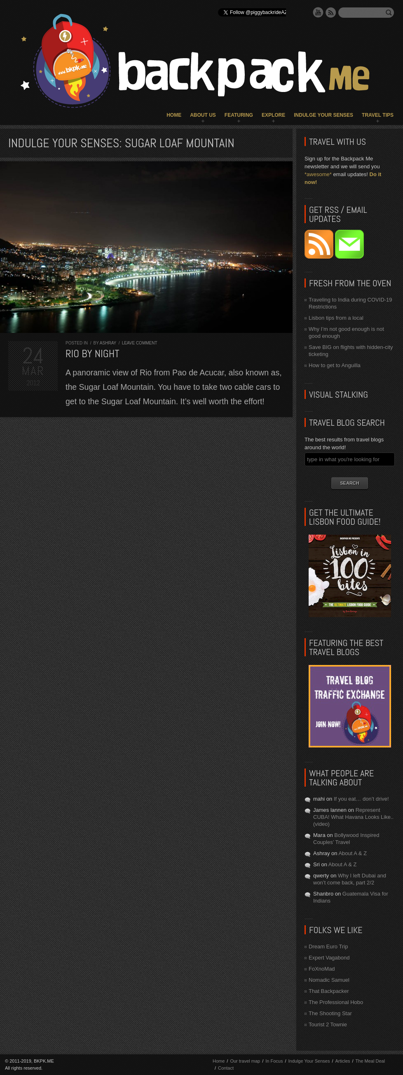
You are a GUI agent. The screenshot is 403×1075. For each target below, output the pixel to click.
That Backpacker (329, 991)
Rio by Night (92, 354)
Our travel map (245, 1060)
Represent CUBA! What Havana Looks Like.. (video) (353, 817)
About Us (203, 115)
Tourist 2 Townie (328, 1024)
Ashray (108, 343)
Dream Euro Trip (328, 946)
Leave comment (139, 343)
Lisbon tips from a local (336, 318)
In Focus (274, 1060)
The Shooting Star (330, 1013)
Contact (226, 1068)
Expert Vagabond (329, 958)
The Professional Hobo (336, 1002)
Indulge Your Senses (323, 115)
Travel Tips (378, 115)
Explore (273, 115)
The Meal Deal (370, 1060)
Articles (342, 1060)
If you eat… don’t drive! (361, 799)
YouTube (318, 12)
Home (173, 115)
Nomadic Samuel (329, 980)
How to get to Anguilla (335, 365)
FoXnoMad (322, 969)
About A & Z (352, 853)
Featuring (239, 115)
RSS (331, 12)
